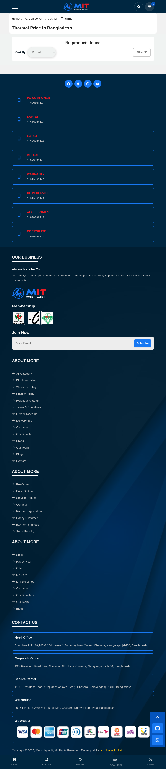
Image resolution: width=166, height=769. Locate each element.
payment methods (25, 524)
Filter (142, 52)
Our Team (20, 447)
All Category (22, 373)
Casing (52, 18)
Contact (19, 461)
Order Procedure (24, 414)
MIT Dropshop (23, 581)
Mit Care (19, 575)
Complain (20, 504)
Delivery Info (22, 420)
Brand (18, 440)
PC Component (33, 18)
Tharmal (66, 18)
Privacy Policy (23, 393)
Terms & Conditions (26, 407)
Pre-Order (20, 484)
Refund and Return (26, 400)
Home (16, 18)
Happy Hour (21, 561)
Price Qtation (22, 491)
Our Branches (23, 595)
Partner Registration (27, 511)
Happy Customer (25, 518)
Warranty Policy (24, 387)
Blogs (17, 454)
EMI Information (24, 380)
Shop (17, 554)
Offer (17, 568)
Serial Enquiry (23, 531)
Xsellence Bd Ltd (111, 750)
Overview (20, 427)
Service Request (24, 497)
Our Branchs (22, 434)
